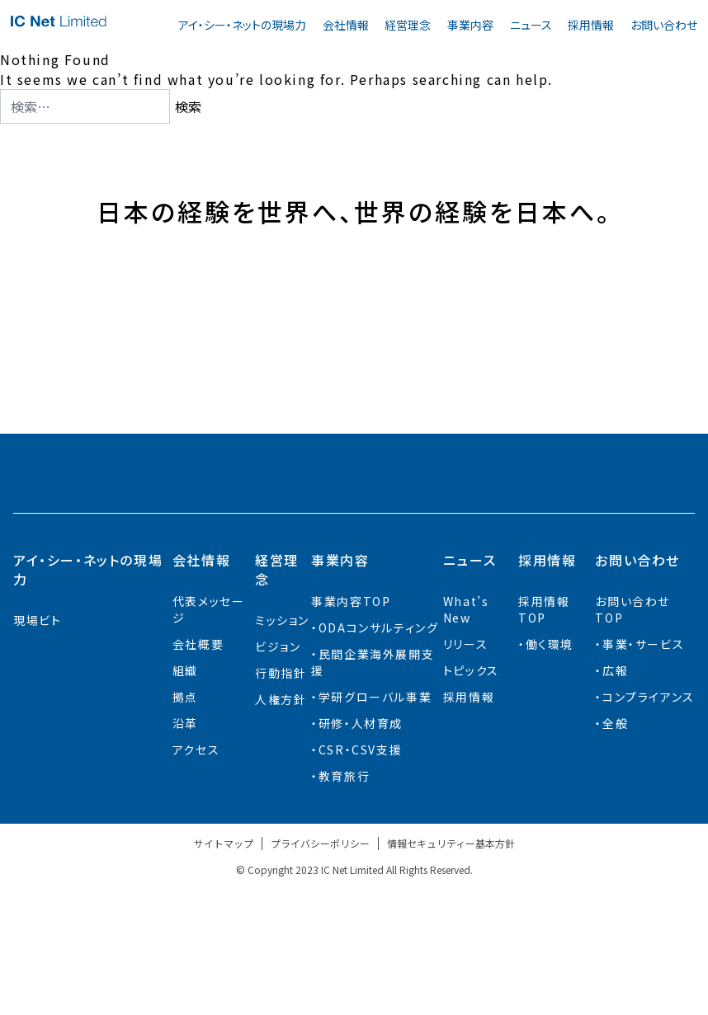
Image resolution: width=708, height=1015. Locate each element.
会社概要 (198, 769)
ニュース (531, 24)
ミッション (282, 745)
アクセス (195, 875)
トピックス (471, 795)
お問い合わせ (663, 24)
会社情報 (346, 24)
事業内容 (470, 24)
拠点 (185, 822)
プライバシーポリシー (320, 968)
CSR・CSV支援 (360, 875)
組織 (185, 795)
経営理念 (408, 24)
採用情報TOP (543, 734)
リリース (465, 769)
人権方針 (280, 824)
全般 (615, 848)
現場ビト (37, 745)
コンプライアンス (648, 822)
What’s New (466, 734)
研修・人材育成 (361, 848)
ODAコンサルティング (379, 753)
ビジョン (277, 772)
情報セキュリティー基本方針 (451, 968)
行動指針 (280, 798)
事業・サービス (643, 769)
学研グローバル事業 (375, 822)
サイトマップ (223, 968)
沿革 (185, 848)
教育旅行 (344, 901)
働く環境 (549, 769)
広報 (615, 795)
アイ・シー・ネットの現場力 (242, 24)
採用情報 (591, 24)
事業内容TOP (350, 726)
